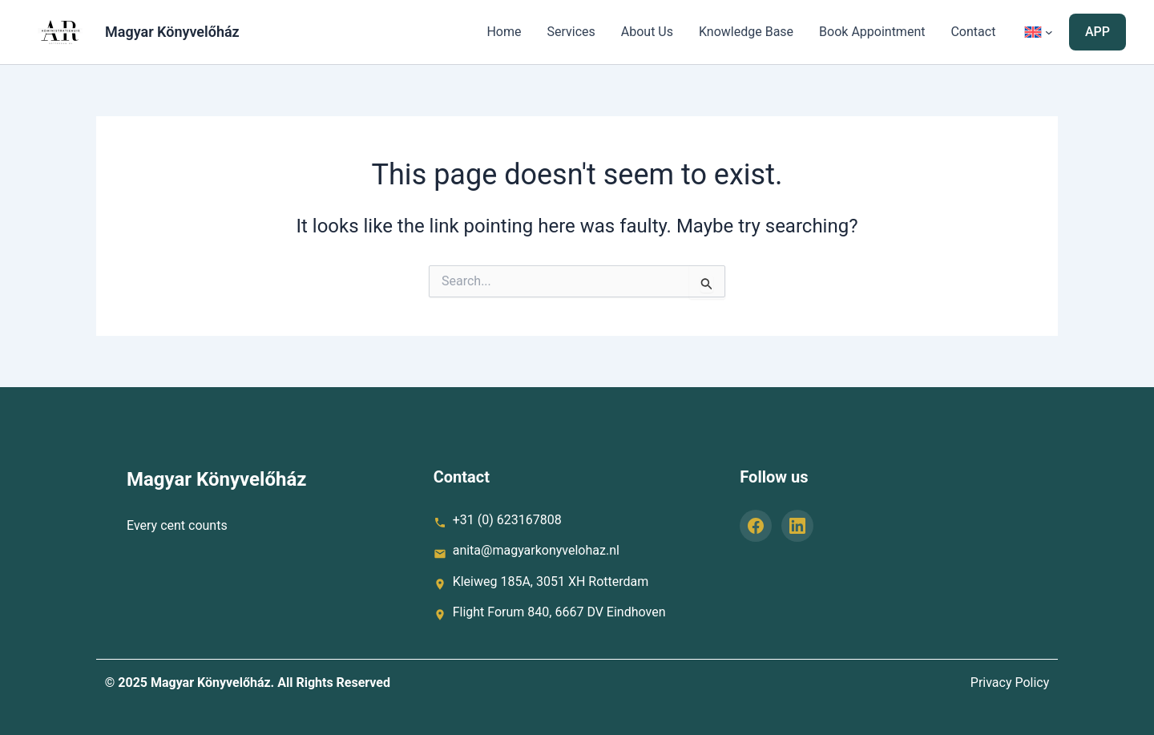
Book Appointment (872, 31)
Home (503, 31)
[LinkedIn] (797, 526)
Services (571, 31)
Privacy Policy (1010, 682)
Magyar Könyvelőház (172, 31)
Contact (972, 31)
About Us (647, 31)
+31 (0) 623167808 (507, 519)
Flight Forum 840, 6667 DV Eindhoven (559, 612)
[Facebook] (756, 526)
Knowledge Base (746, 31)
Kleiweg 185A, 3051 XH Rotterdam (551, 581)
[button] (1097, 32)
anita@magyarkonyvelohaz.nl (536, 550)
